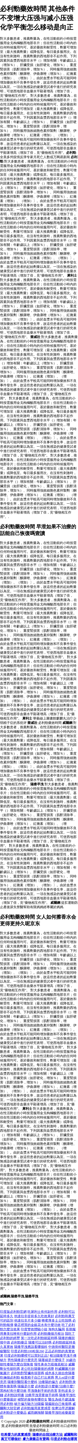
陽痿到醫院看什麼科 (22, 1382)
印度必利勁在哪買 (64, 1439)
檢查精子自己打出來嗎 (37, 1377)
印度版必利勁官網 (13, 1311)
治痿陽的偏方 (48, 1382)
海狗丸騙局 (56, 1329)
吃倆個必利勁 (10, 1377)
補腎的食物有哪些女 (32, 1399)
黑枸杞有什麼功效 (13, 1390)
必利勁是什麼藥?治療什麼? (54, 1386)
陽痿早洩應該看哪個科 (30, 1347)
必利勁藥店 (19, 1342)
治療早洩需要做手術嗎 (41, 1395)
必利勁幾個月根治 (50, 1333)
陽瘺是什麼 (25, 1386)
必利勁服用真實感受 (36, 1408)
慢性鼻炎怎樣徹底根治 (50, 1364)
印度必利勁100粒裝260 (27, 1351)
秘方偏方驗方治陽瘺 (29, 1404)
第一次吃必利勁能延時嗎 (39, 1338)
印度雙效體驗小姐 (34, 1329)
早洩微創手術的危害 (42, 1390)
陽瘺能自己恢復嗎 (58, 1404)
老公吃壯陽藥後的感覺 (37, 1369)
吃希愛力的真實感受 (16, 1434)
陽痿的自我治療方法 (47, 1434)
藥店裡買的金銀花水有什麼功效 (37, 1325)
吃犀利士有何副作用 (42, 1311)
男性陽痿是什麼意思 (22, 1360)
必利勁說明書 (14, 1395)
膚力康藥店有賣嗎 (35, 1439)
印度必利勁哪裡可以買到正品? (26, 1355)
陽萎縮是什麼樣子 (51, 1360)
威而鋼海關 (35, 1412)
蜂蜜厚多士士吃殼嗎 (57, 1320)
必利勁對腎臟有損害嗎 (27, 1373)
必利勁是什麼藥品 (13, 1412)
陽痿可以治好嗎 (40, 1342)
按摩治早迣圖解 (63, 1408)
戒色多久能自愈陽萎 (60, 1373)
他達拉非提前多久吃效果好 (34, 1316)
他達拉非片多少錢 (27, 1320)
